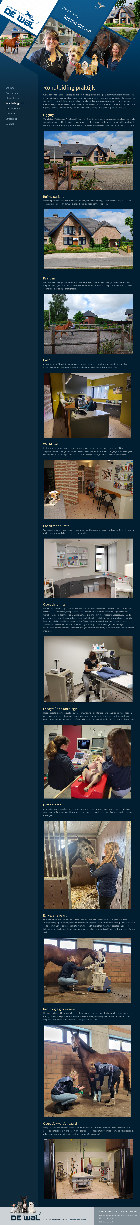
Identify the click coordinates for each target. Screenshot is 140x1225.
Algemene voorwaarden (77, 1220)
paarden (81, 282)
